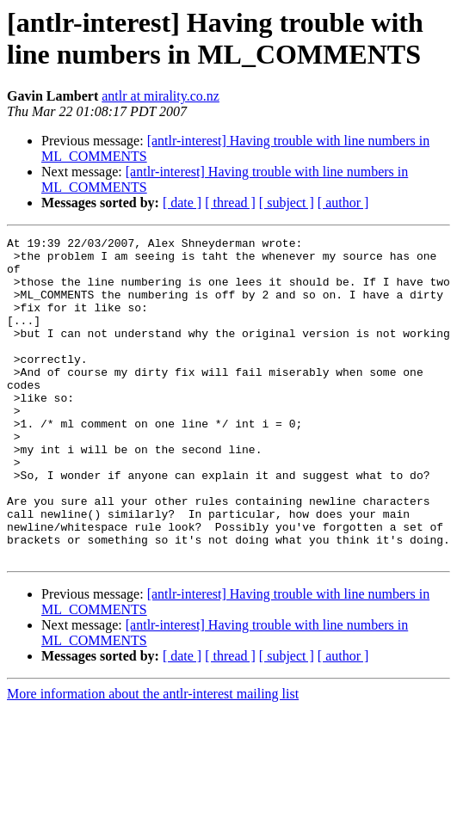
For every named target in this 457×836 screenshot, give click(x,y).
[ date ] (182, 202)
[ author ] (343, 202)
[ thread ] (230, 202)
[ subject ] (286, 202)
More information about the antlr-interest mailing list (153, 758)
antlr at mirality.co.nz (160, 96)
